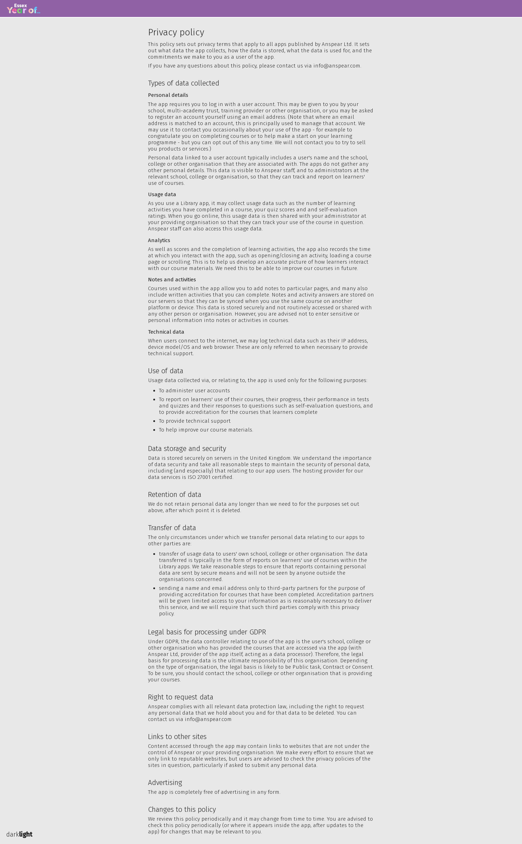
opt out (222, 142)
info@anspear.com (336, 66)
